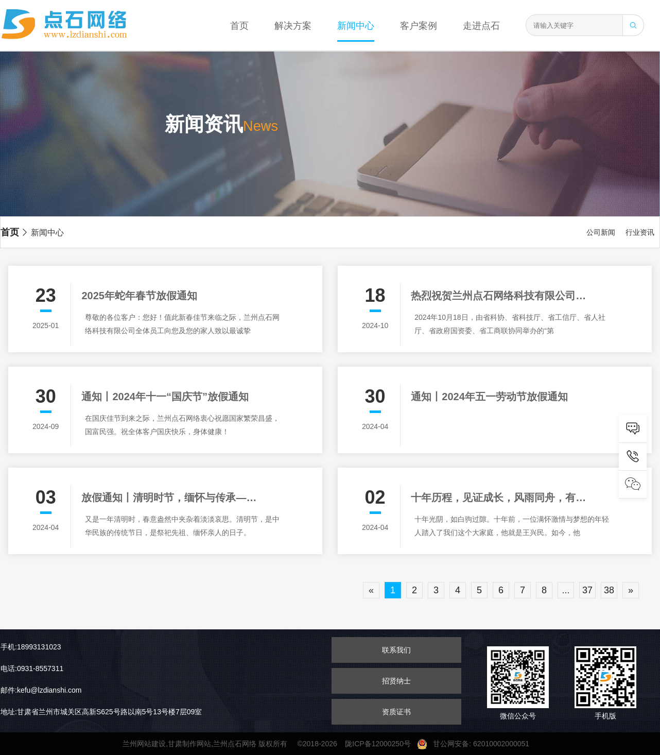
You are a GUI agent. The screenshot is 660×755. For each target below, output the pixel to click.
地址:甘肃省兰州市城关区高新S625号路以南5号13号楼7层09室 (101, 712)
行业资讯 (640, 232)
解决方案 (292, 26)
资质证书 (396, 712)
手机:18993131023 (31, 647)
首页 (239, 26)
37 (587, 590)
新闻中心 (355, 26)
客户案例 (418, 26)
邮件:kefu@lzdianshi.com (41, 690)
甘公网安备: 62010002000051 (477, 744)
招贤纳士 (396, 681)
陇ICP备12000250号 (380, 744)
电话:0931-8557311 (32, 668)
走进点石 (481, 26)
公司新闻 (600, 232)
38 (609, 590)
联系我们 (396, 650)
